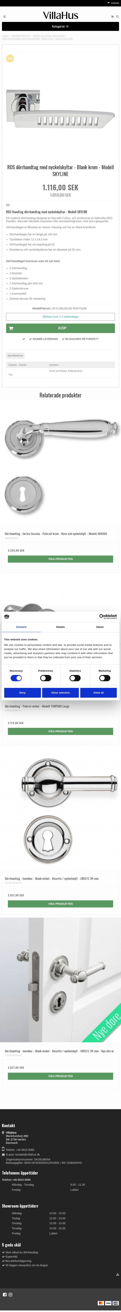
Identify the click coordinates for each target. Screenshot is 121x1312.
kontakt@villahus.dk (27, 1154)
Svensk (113, 3)
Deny (22, 692)
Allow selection (60, 692)
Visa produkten (60, 559)
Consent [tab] (21, 626)
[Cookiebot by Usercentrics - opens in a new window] (100, 616)
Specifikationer (15, 355)
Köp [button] (36, 328)
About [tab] (99, 626)
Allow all (98, 692)
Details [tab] (60, 626)
